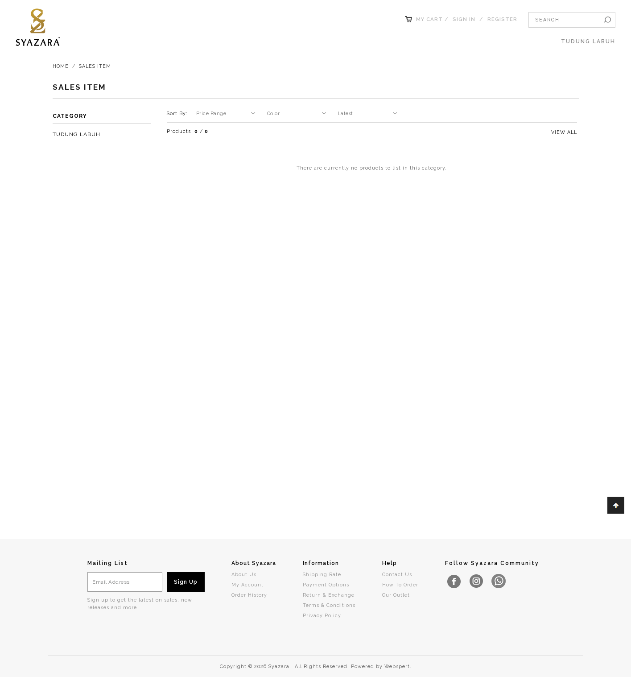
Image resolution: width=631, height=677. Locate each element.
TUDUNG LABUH (588, 41)
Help (389, 563)
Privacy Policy (322, 615)
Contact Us (397, 574)
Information (321, 563)
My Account (247, 584)
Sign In (464, 19)
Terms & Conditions (329, 605)
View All (564, 132)
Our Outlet (396, 595)
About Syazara (253, 563)
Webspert (397, 666)
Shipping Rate (322, 574)
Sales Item (95, 66)
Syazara (278, 666)
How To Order (400, 584)
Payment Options (326, 584)
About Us (243, 574)
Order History (249, 595)
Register (502, 19)
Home (61, 66)
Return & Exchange (329, 595)
